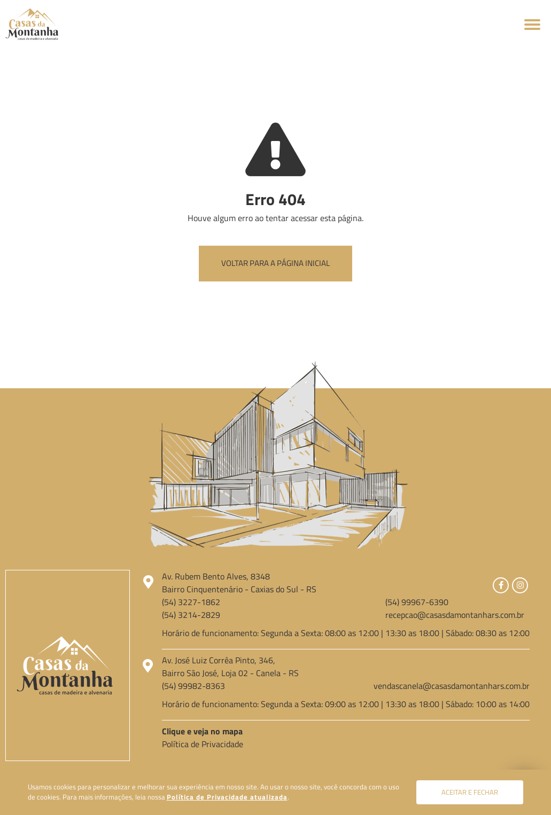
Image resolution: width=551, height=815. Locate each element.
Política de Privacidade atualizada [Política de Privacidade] (227, 797)
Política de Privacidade (202, 744)
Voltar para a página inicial (275, 263)
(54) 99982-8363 (193, 685)
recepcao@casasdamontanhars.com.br (454, 614)
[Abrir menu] (532, 24)
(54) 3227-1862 (191, 601)
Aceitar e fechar (469, 792)
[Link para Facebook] (501, 585)
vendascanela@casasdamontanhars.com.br (452, 685)
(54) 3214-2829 (191, 614)
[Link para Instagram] (520, 585)
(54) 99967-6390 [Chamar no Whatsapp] (416, 601)
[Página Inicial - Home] (32, 23)
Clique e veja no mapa (202, 731)
